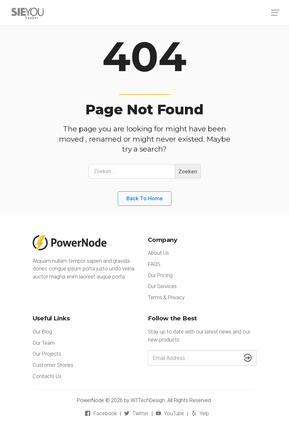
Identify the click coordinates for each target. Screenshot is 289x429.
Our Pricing (160, 275)
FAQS (154, 264)
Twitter (140, 413)
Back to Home (144, 198)
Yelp (204, 413)
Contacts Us (47, 376)
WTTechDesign (148, 400)
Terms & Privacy (166, 297)
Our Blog (42, 332)
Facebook (105, 413)
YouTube (174, 413)
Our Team (44, 343)
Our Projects (47, 354)
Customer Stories (53, 365)
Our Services (162, 286)
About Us (158, 253)
